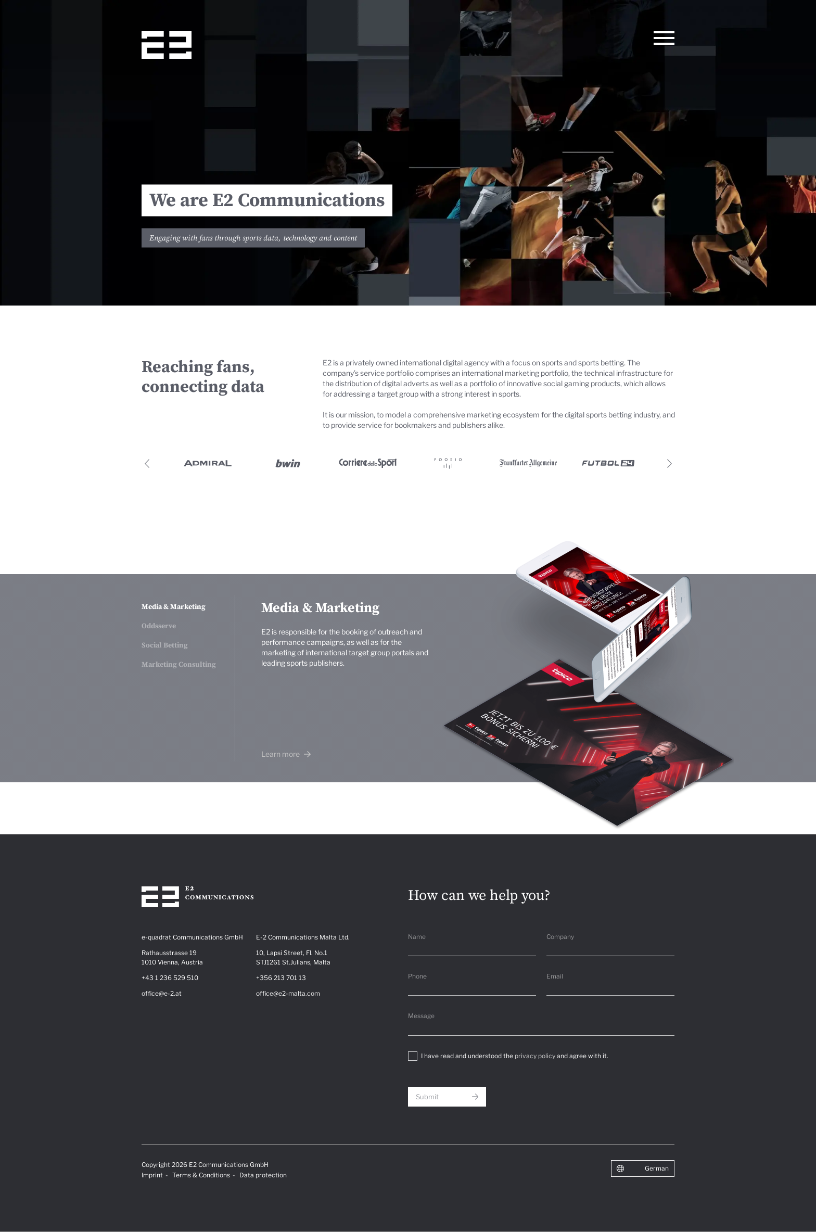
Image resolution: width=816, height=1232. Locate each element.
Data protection (263, 1175)
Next (669, 463)
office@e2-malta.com (288, 993)
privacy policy (535, 1056)
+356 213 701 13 (281, 978)
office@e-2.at (162, 993)
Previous (147, 463)
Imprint (152, 1175)
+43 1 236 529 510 (170, 978)
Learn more (281, 754)
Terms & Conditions (201, 1175)
